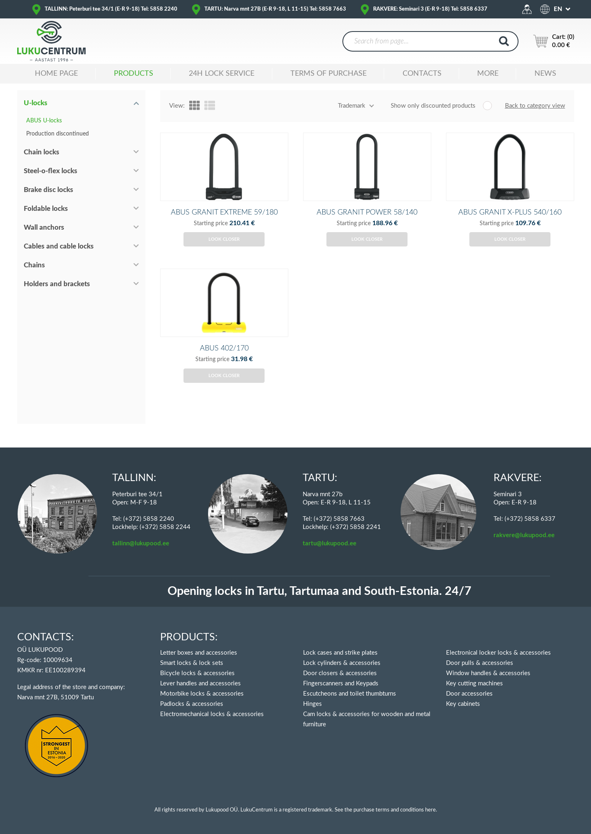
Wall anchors (44, 227)
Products (133, 73)
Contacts (422, 73)
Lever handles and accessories (200, 683)
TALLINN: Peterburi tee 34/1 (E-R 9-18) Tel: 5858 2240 (111, 9)
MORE (487, 73)
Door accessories (469, 694)
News (545, 73)
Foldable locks (46, 208)
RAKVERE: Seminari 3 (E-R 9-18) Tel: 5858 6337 (430, 9)
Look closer (224, 248)
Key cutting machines (474, 683)
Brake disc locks (48, 189)
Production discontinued (57, 134)
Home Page (56, 73)
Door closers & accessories (340, 673)
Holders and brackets (57, 283)
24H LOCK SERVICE (221, 73)
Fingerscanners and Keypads (340, 683)
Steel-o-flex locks (50, 170)
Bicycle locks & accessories (197, 673)
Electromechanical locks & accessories (212, 714)
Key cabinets (463, 704)
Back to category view (535, 106)
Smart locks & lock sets (191, 663)
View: (177, 106)
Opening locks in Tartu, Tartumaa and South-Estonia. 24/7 (319, 591)
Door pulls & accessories (479, 663)
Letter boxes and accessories (198, 653)
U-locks (36, 102)
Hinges (312, 704)
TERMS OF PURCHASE (328, 73)
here (430, 810)
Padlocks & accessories (191, 704)
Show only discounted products (433, 106)
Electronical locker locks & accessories (498, 653)
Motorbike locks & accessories (202, 694)
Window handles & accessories (488, 673)
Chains (34, 265)
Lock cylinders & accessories (341, 663)
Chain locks (41, 152)
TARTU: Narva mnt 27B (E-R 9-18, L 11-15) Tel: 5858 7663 (275, 9)
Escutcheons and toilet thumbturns (349, 694)
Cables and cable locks (59, 246)
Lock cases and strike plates (340, 653)
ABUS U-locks (44, 121)
